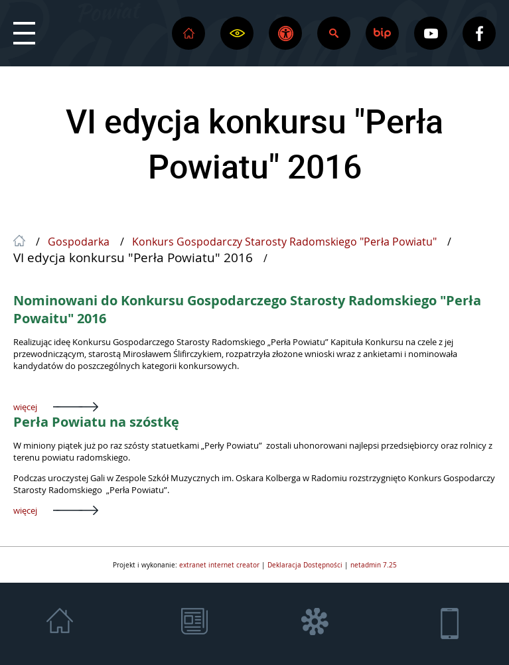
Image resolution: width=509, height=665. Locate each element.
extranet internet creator (219, 564)
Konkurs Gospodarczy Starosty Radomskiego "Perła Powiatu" (284, 242)
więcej (25, 407)
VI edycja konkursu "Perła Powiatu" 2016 (254, 143)
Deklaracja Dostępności (304, 564)
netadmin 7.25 (373, 564)
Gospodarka (78, 242)
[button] (24, 33)
